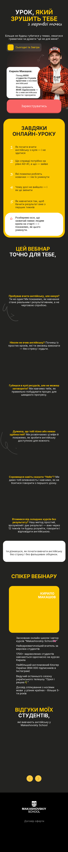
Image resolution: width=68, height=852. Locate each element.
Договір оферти (34, 821)
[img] (38, 837)
